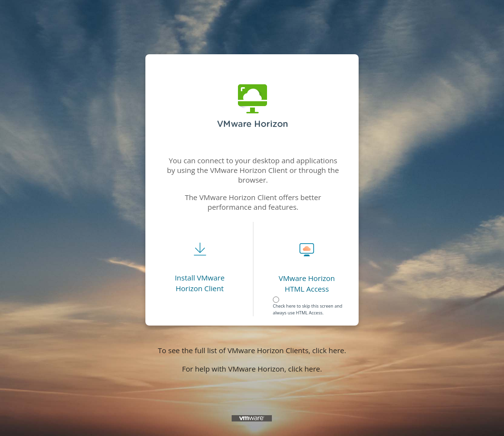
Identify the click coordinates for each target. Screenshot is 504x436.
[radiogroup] (309, 301)
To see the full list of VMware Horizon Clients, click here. (252, 350)
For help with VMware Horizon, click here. (252, 369)
